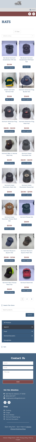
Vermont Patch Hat (26, 282)
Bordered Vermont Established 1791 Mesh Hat (27, 59)
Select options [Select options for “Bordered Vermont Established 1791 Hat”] (9, 67)
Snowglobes (7, 340)
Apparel (19, 327)
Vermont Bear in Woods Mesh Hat (9, 154)
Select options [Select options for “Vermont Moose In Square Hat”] (9, 260)
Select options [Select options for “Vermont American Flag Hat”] (9, 131)
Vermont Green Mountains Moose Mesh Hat (9, 219)
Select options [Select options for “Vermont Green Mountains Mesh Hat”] (9, 195)
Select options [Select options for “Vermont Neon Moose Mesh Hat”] (9, 292)
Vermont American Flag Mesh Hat (26, 122)
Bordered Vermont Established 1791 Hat (9, 59)
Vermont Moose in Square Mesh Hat (26, 251)
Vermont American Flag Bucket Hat (26, 90)
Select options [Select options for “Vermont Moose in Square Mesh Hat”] (26, 260)
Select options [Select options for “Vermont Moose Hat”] (26, 225)
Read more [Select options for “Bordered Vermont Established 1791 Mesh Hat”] (27, 67)
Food (19, 331)
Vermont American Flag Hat (9, 122)
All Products (7, 322)
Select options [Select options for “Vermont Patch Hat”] (26, 290)
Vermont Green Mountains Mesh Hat (9, 186)
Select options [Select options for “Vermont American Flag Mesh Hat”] (26, 131)
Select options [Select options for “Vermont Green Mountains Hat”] (26, 163)
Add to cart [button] (9, 99)
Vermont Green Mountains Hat (27, 154)
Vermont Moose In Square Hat (9, 251)
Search (29, 314)
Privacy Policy (24, 438)
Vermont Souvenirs (19, 336)
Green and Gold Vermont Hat (9, 90)
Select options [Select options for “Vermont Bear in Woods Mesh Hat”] (9, 163)
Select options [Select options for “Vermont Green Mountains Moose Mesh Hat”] (9, 229)
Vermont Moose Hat (26, 217)
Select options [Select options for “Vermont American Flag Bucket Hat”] (26, 99)
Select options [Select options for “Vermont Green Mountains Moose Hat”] (26, 195)
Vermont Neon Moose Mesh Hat (9, 283)
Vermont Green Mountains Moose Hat (27, 186)
